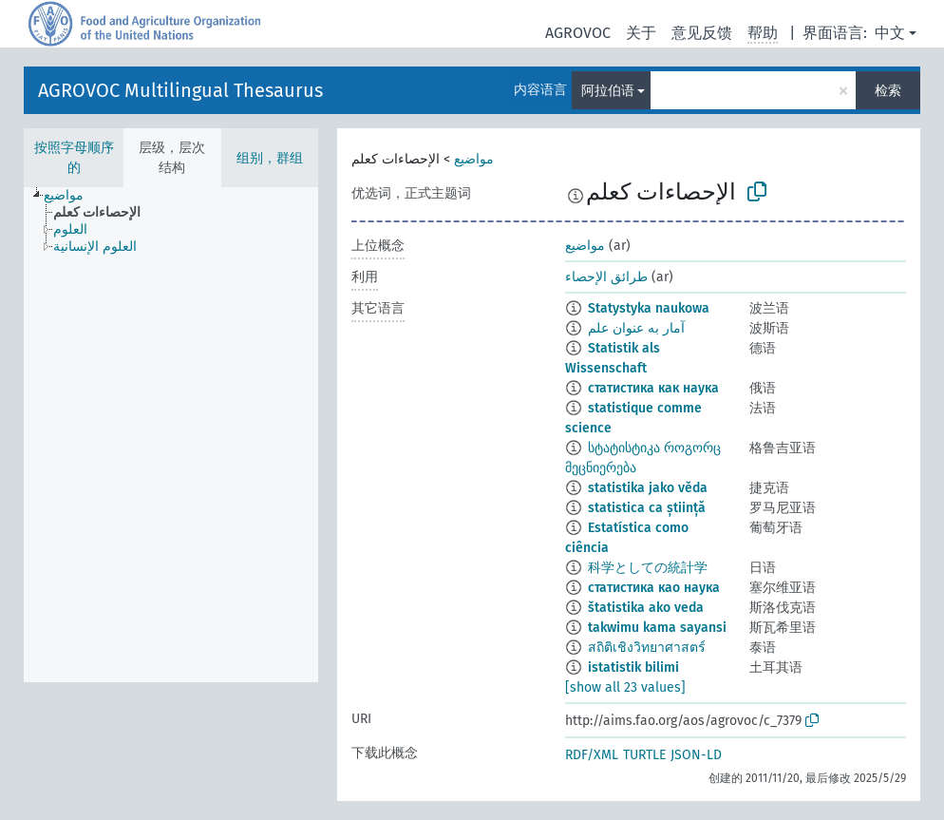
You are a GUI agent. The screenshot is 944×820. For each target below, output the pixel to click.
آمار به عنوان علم (636, 328)
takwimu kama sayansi (657, 628)
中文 (890, 33)
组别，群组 (269, 158)
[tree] (171, 434)
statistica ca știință (647, 508)
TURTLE (644, 755)
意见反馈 (701, 33)
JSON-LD (696, 755)
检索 (888, 91)
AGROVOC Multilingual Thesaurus (180, 90)
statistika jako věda (648, 488)
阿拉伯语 (607, 91)
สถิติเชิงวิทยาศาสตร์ (647, 647)
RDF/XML (591, 755)
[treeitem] (72, 195)
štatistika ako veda (646, 608)
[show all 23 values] (625, 687)
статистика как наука (653, 388)
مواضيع (474, 159)
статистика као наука (654, 588)
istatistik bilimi (633, 667)
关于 (641, 33)
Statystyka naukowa (648, 308)
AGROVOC (578, 33)
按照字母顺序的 (74, 158)
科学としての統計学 (648, 568)
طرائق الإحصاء (606, 277)
